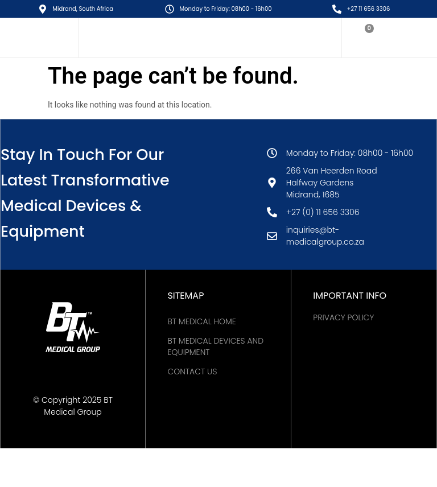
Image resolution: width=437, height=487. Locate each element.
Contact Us (192, 371)
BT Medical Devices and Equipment (215, 346)
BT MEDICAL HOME (201, 321)
